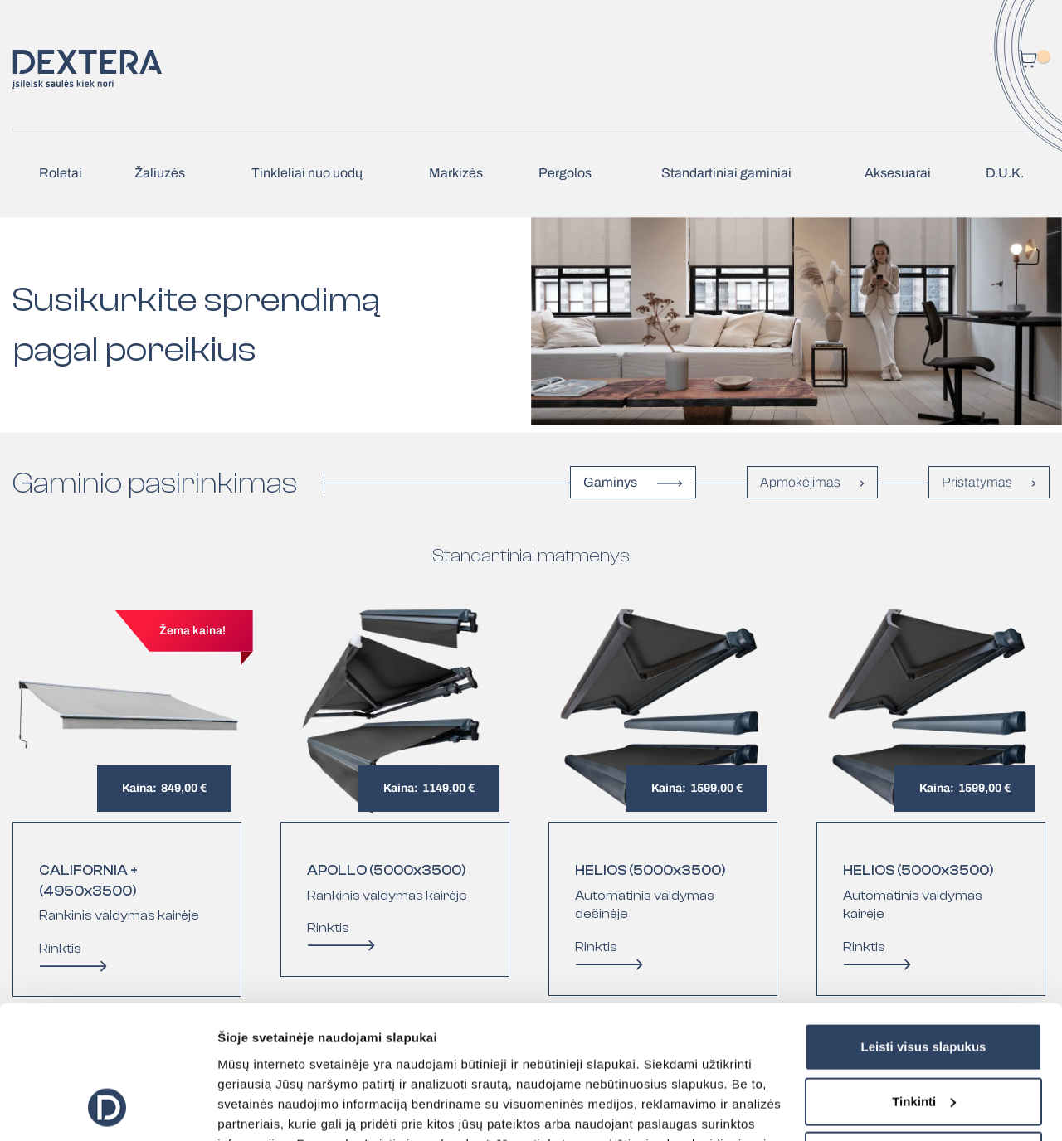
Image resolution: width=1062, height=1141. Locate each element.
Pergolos (565, 173)
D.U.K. (1005, 173)
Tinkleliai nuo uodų (307, 173)
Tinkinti (924, 980)
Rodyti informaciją (272, 1108)
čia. (677, 1063)
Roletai (60, 173)
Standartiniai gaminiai (726, 173)
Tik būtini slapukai (924, 1035)
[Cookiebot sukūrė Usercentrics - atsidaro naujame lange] (107, 1108)
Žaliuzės (159, 173)
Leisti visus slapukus (923, 927)
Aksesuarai (898, 173)
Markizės (456, 173)
